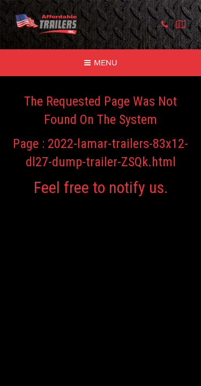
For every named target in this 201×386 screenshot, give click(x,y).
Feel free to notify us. (101, 187)
